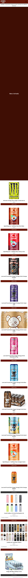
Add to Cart (14, 204)
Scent (11, 545)
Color (11, 515)
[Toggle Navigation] (26, 1)
